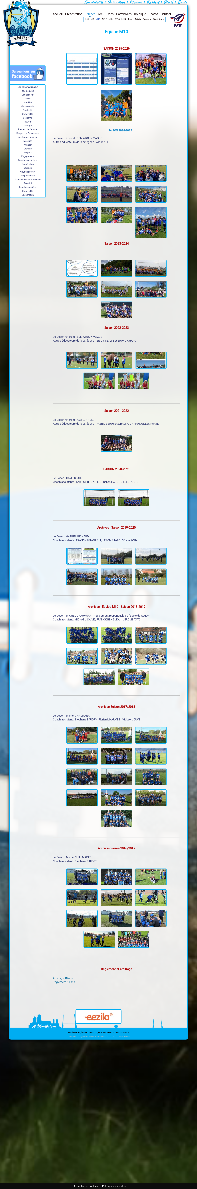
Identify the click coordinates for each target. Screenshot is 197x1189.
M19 (123, 19)
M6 (87, 19)
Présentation (73, 14)
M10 (98, 19)
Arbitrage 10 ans (63, 978)
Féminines (158, 19)
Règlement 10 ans (64, 982)
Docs (110, 14)
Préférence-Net (101, 1036)
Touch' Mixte (134, 19)
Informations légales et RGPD (81, 1036)
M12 (104, 19)
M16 (117, 19)
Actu (101, 14)
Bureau (98, 1046)
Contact (166, 14)
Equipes (90, 14)
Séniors (147, 19)
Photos (153, 14)
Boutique (140, 14)
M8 (92, 19)
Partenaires (123, 14)
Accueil (58, 14)
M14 (110, 19)
